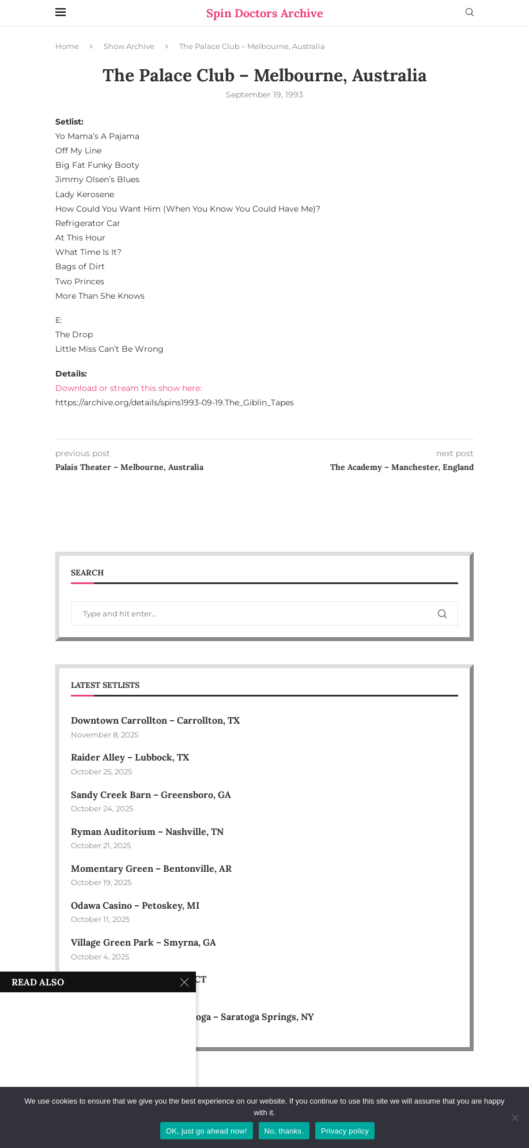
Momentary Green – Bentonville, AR (151, 868)
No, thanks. (284, 1131)
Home (67, 46)
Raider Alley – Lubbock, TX (130, 757)
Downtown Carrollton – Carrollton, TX (155, 720)
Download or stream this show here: (128, 388)
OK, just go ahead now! (206, 1131)
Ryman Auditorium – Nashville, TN (147, 831)
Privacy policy (345, 1131)
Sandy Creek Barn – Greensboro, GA (151, 794)
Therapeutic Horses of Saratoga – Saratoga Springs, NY (192, 1016)
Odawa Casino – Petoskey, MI (135, 905)
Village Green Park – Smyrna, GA (143, 942)
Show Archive (129, 46)
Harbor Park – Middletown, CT (138, 979)
